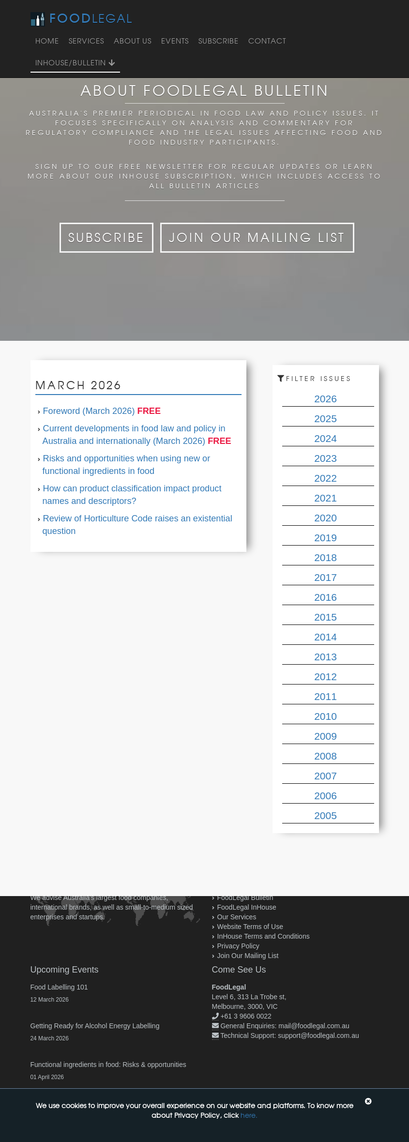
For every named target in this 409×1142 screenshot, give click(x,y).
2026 (325, 398)
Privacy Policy (238, 946)
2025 (325, 418)
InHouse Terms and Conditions (263, 936)
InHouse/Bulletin (75, 62)
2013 (325, 656)
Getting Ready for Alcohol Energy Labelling (95, 1026)
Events (175, 41)
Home (47, 41)
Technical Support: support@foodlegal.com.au (289, 1035)
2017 (325, 577)
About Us (132, 41)
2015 (325, 617)
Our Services (237, 917)
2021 (325, 497)
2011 (325, 696)
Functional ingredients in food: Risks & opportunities (108, 1064)
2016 (325, 597)
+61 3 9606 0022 (246, 1016)
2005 (325, 815)
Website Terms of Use (250, 926)
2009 (325, 736)
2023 (325, 458)
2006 (325, 795)
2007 (325, 775)
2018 (325, 557)
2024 (325, 438)
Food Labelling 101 (59, 987)
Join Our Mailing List (257, 237)
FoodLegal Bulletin (245, 897)
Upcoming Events (64, 970)
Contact (267, 41)
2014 (325, 636)
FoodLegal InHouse (246, 907)
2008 (325, 755)
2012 (325, 676)
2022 (325, 478)
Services (86, 41)
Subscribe (218, 41)
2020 (325, 517)
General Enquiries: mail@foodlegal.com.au (284, 1026)
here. (249, 1115)
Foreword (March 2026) (89, 411)
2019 (325, 537)
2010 (325, 716)
